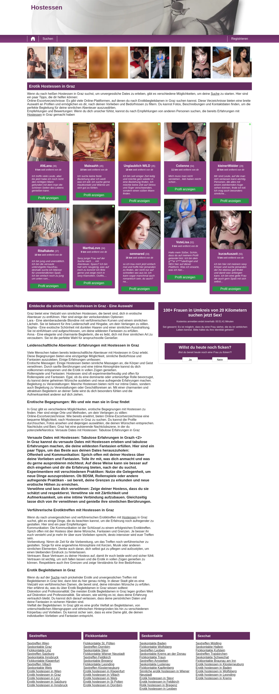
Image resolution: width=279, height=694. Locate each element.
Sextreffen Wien (38, 643)
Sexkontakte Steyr (95, 650)
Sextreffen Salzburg (40, 653)
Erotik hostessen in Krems (214, 678)
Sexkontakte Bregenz (98, 660)
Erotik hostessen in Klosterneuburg (220, 664)
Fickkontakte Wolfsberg (156, 646)
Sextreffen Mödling (208, 643)
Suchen (48, 38)
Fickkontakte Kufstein (210, 650)
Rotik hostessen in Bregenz (158, 685)
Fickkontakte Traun (153, 657)
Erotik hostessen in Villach (101, 674)
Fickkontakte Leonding (98, 664)
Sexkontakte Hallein (209, 646)
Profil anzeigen (48, 198)
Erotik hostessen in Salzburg (46, 681)
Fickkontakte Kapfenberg (157, 667)
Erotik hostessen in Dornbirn (102, 685)
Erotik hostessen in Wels (100, 678)
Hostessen (34, 114)
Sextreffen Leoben (152, 650)
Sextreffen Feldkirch (97, 657)
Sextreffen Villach (39, 664)
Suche (215, 93)
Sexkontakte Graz (39, 646)
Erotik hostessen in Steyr (157, 678)
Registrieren (239, 38)
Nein (220, 359)
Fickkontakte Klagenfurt (43, 660)
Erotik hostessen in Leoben (158, 688)
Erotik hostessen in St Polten (103, 681)
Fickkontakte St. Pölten (99, 643)
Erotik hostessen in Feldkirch (159, 681)
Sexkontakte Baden (153, 643)
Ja (190, 359)
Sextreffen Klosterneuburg (101, 667)
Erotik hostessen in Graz (44, 674)
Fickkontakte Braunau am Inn (216, 660)
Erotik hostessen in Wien (44, 671)
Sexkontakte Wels (39, 667)
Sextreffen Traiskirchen (211, 653)
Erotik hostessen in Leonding (215, 674)
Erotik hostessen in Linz (43, 678)
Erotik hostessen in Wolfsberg (216, 671)
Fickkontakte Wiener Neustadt (104, 653)
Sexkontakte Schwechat (212, 657)
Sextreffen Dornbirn (96, 646)
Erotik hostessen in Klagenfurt (104, 671)
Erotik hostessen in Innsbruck (47, 685)
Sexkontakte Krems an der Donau (163, 653)
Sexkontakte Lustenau (155, 664)
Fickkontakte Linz (39, 650)
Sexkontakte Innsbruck (43, 657)
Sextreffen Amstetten (154, 660)
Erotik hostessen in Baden (214, 667)
